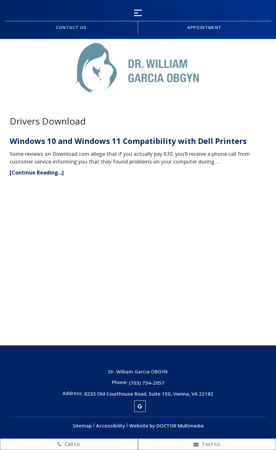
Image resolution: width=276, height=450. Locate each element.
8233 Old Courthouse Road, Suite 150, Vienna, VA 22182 (148, 393)
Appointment (204, 27)
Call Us (69, 444)
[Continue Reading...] (37, 172)
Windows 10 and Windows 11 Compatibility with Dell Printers (128, 141)
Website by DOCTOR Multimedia (166, 425)
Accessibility (110, 425)
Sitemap (82, 425)
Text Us (207, 444)
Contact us (71, 27)
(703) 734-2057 (146, 383)
